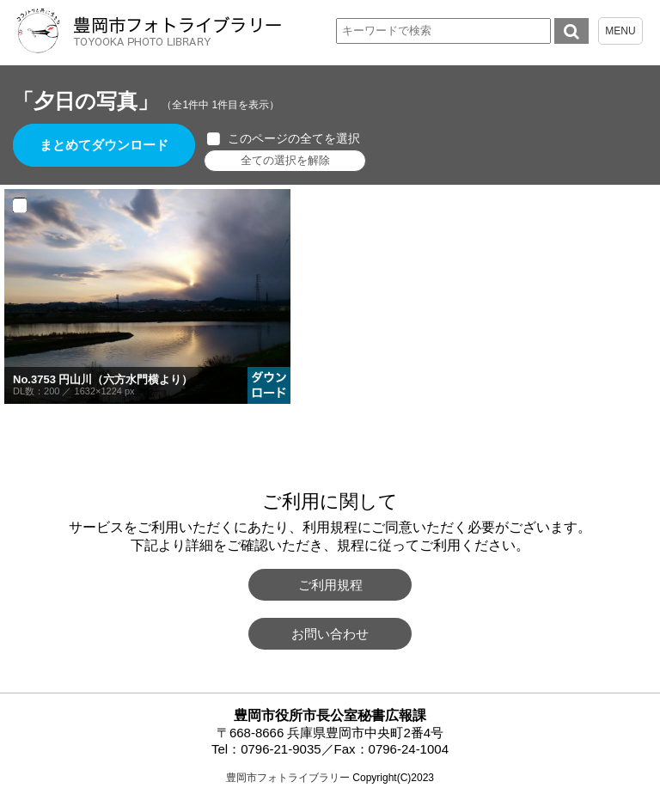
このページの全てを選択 (295, 138)
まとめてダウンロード (104, 145)
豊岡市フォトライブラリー (288, 778)
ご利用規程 (330, 584)
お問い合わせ (330, 633)
